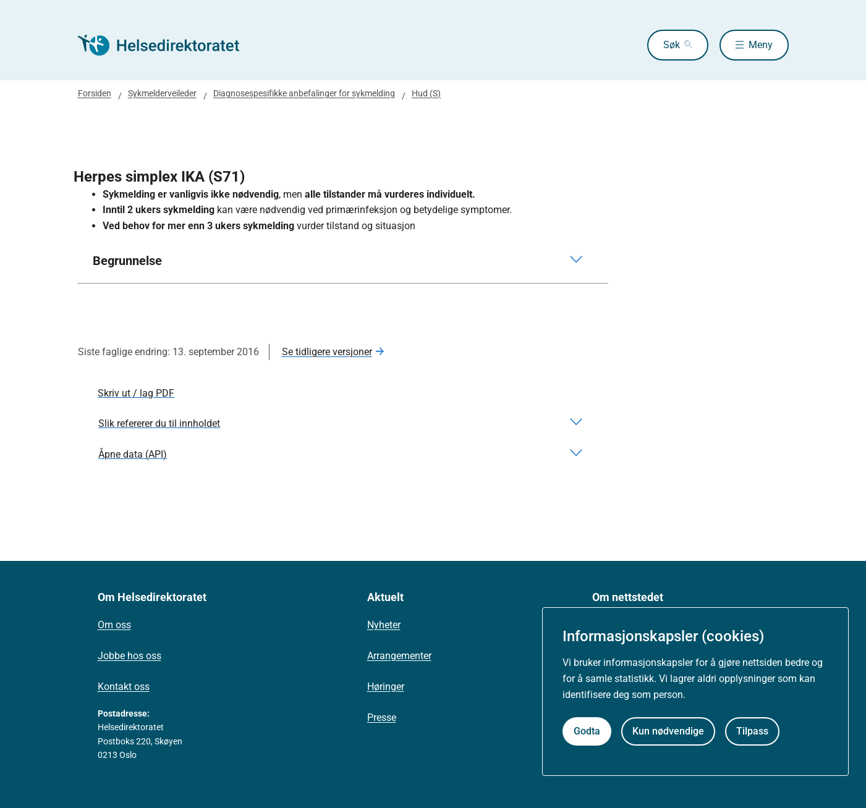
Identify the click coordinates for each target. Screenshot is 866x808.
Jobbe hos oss (129, 656)
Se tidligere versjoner (327, 352)
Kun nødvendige (668, 731)
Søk (671, 45)
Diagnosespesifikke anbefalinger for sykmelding (304, 93)
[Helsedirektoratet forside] (167, 45)
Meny (761, 45)
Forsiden (94, 93)
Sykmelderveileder (162, 93)
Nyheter (384, 625)
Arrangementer (399, 656)
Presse (381, 717)
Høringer (385, 686)
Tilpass (752, 731)
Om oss (114, 625)
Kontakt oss (124, 686)
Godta (587, 731)
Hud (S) (426, 93)
